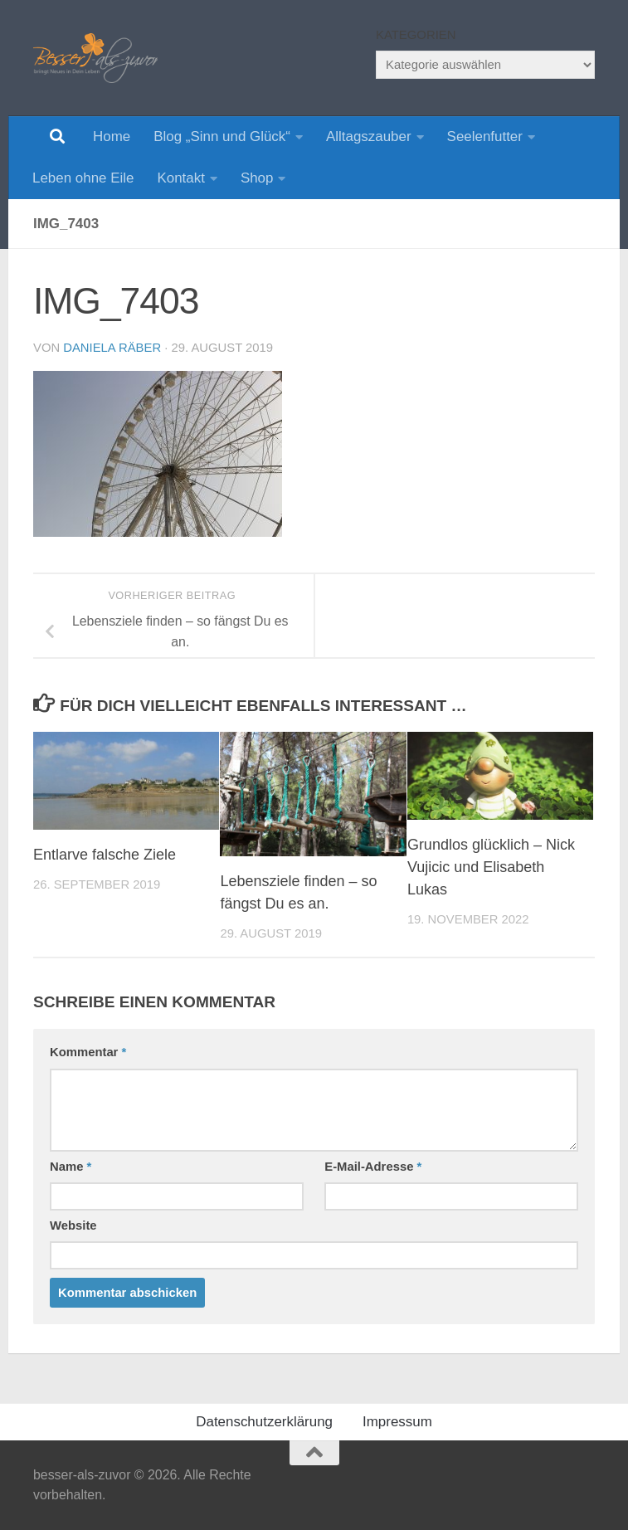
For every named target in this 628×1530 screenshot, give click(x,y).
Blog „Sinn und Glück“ (221, 136)
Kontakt (180, 178)
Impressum (397, 1422)
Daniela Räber (112, 347)
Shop (257, 178)
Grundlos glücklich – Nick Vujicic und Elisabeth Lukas (491, 867)
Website (73, 1225)
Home (111, 136)
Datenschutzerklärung (264, 1422)
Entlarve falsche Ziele (104, 854)
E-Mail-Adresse (372, 1166)
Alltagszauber (368, 136)
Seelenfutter (485, 136)
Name (70, 1166)
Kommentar (88, 1052)
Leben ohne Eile (83, 178)
